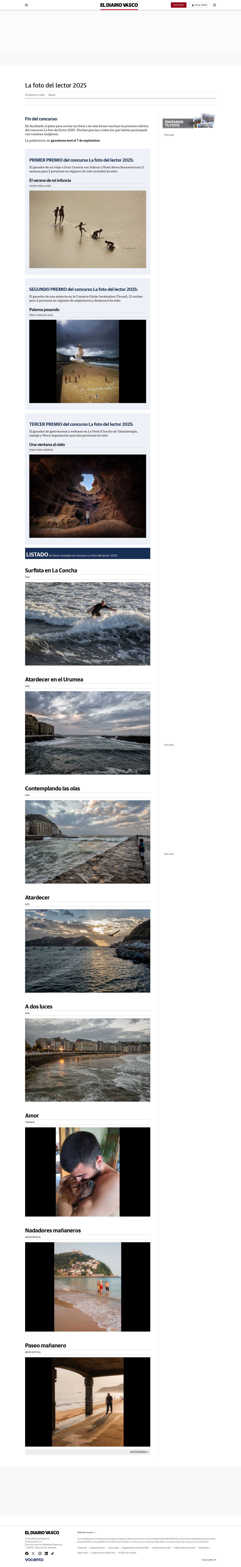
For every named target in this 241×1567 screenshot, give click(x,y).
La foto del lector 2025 (56, 86)
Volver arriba (209, 1560)
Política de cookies (127, 1553)
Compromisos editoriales (103, 1553)
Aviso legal (113, 1548)
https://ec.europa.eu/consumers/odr (192, 1542)
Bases (52, 95)
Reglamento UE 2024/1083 (135, 1548)
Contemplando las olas (52, 788)
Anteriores (138, 1451)
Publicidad (203, 1548)
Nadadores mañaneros (53, 1230)
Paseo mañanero (45, 1345)
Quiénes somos (97, 1548)
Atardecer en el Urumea (54, 679)
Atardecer (37, 897)
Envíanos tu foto (35, 95)
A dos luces (38, 1006)
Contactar (82, 1548)
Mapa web (82, 1553)
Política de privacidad (184, 1548)
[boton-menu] (214, 5)
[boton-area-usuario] (199, 5)
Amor (32, 1115)
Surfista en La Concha (51, 570)
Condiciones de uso (161, 1548)
